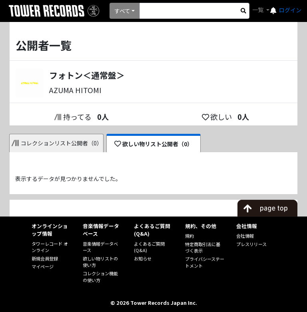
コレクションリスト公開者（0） (57, 143)
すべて (122, 11)
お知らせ (143, 258)
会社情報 (245, 236)
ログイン (290, 10)
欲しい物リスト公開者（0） (153, 144)
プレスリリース (251, 244)
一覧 (258, 10)
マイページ (43, 266)
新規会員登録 (45, 258)
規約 (189, 236)
